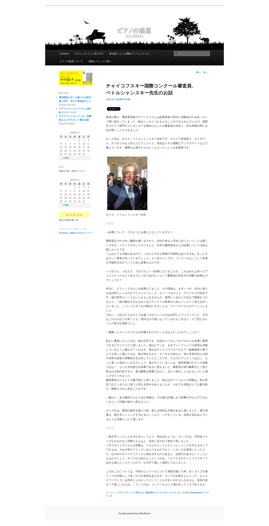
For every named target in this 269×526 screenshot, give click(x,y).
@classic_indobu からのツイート (75, 233)
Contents (64, 53)
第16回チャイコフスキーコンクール (163, 492)
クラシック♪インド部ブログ (89, 53)
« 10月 (66, 158)
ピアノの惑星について (71, 61)
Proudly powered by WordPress (134, 513)
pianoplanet (196, 492)
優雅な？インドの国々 (100, 61)
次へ (206, 72)
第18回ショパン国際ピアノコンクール (129, 53)
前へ (196, 72)
